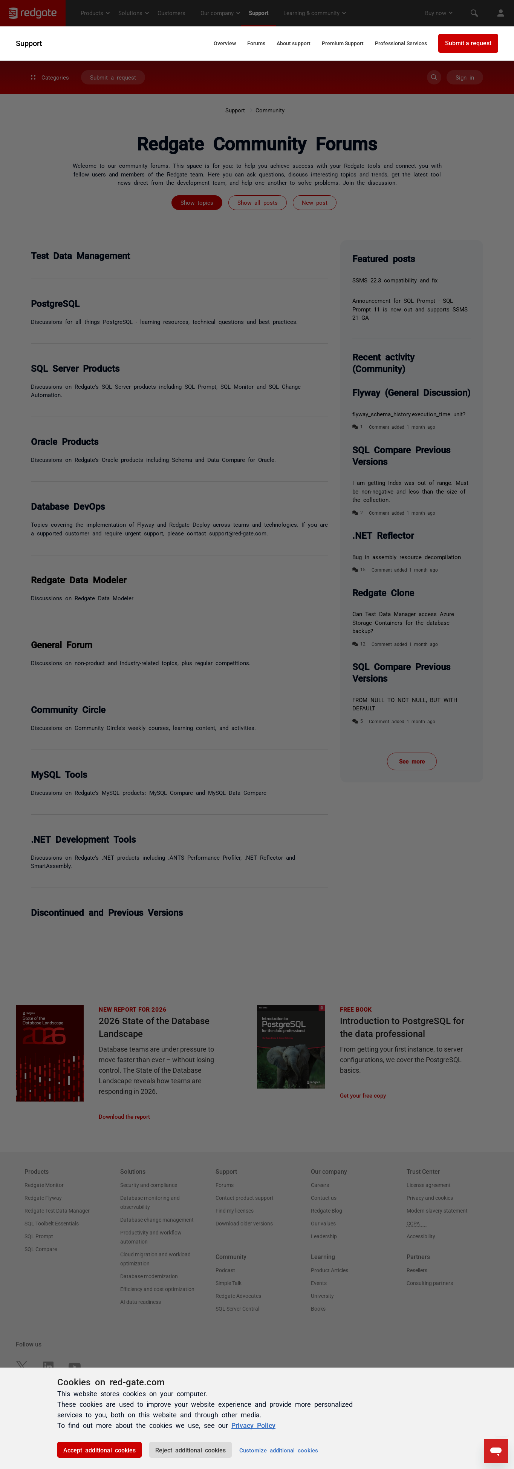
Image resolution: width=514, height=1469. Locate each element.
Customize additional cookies (278, 1450)
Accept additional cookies (99, 1450)
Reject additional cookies (190, 1450)
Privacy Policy (253, 1424)
